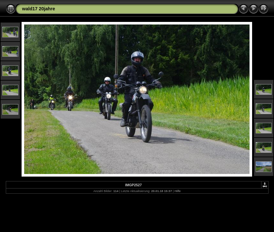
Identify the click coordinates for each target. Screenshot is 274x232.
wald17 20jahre (38, 8)
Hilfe (178, 191)
